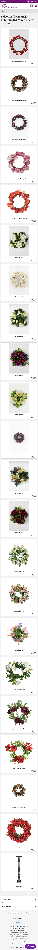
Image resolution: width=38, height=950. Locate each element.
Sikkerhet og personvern (28, 913)
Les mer (24, 944)
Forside (3, 11)
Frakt (4, 913)
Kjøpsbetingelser (13, 913)
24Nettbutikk (23, 947)
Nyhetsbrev (19, 915)
